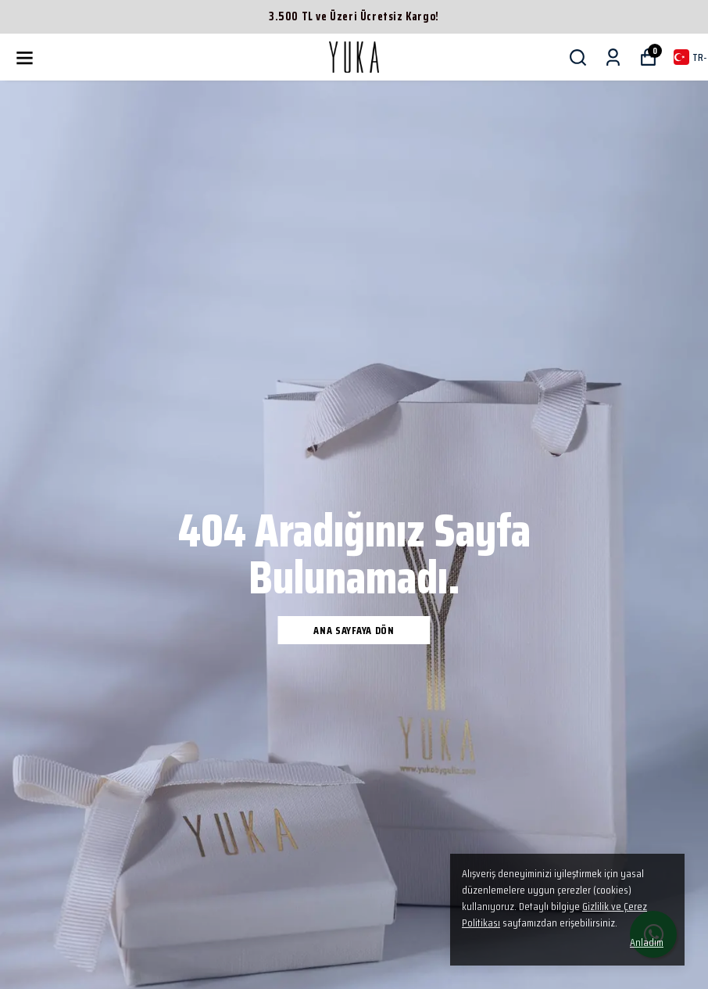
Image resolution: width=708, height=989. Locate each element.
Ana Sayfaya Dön (354, 630)
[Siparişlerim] (613, 57)
